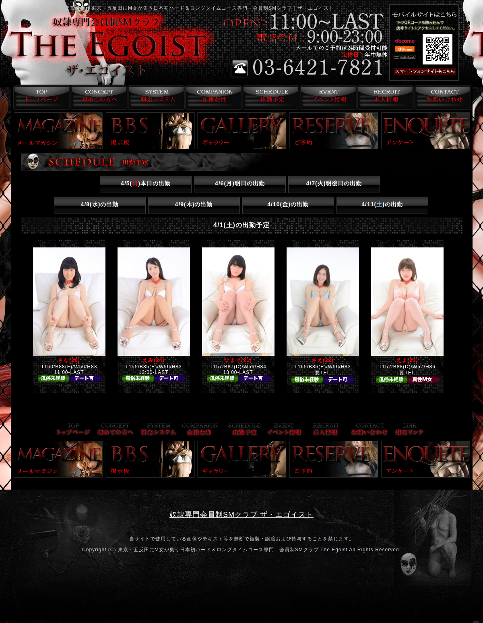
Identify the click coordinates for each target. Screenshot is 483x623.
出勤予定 (270, 97)
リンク (409, 430)
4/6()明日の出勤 (240, 183)
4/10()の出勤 (288, 204)
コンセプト (97, 97)
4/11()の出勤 (382, 204)
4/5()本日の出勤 (146, 183)
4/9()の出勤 (194, 204)
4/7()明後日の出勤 (334, 183)
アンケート (426, 130)
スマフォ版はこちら (435, 72)
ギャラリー (242, 130)
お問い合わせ (442, 97)
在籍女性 (212, 97)
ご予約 (333, 130)
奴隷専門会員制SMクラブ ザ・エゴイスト (241, 515)
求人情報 (385, 97)
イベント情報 (327, 97)
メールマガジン (58, 130)
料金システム (155, 97)
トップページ (39, 97)
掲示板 (150, 130)
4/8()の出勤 (100, 204)
